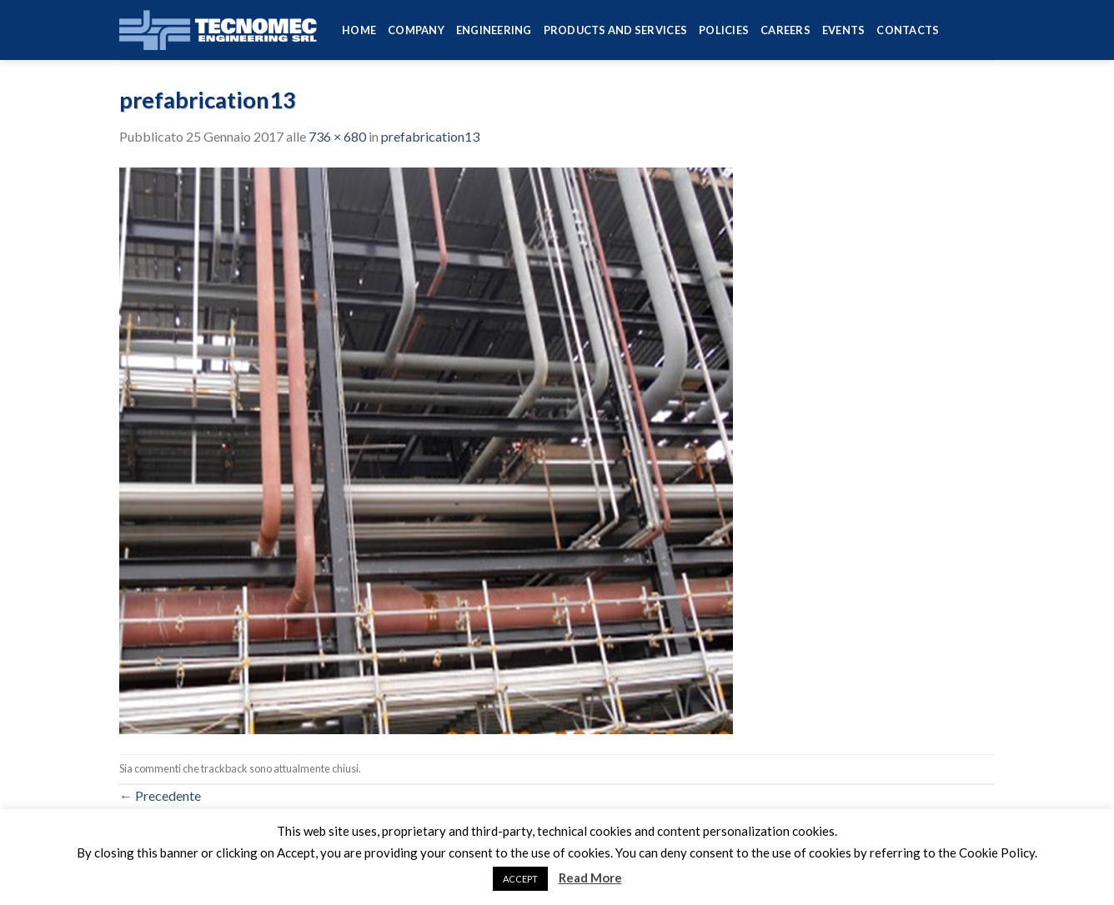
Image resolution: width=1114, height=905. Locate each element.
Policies (724, 30)
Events (844, 30)
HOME (359, 30)
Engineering (494, 30)
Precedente (160, 795)
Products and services (615, 30)
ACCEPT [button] (520, 878)
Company (416, 30)
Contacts (907, 30)
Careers (785, 30)
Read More (590, 877)
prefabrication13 (430, 136)
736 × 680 (337, 136)
